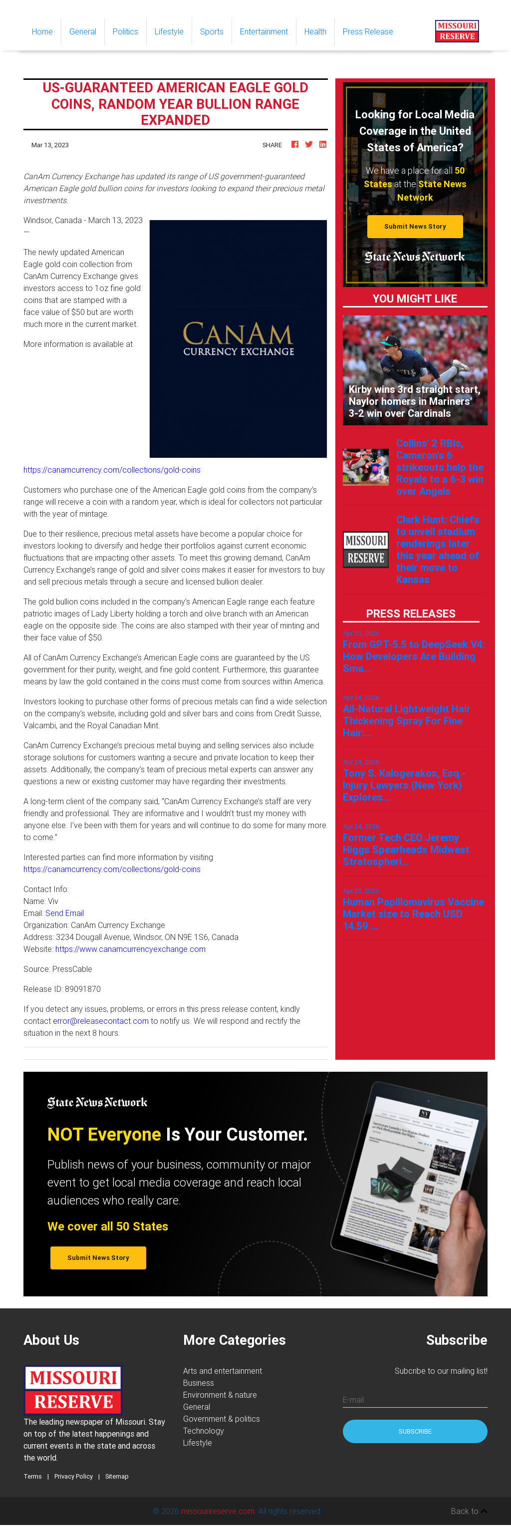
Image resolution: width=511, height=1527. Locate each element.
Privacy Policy (73, 1476)
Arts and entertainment (222, 1371)
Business (198, 1383)
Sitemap (117, 1476)
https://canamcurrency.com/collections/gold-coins (112, 470)
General (82, 31)
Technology (203, 1431)
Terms (32, 1476)
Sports (212, 31)
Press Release (368, 31)
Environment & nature (220, 1395)
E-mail (353, 1400)
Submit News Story (415, 226)
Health (315, 31)
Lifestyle (169, 31)
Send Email (64, 913)
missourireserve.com (218, 1511)
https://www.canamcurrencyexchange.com (130, 949)
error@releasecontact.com (101, 1021)
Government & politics (221, 1419)
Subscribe (415, 1431)
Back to (469, 1511)
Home (46, 30)
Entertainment (264, 31)
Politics (125, 31)
